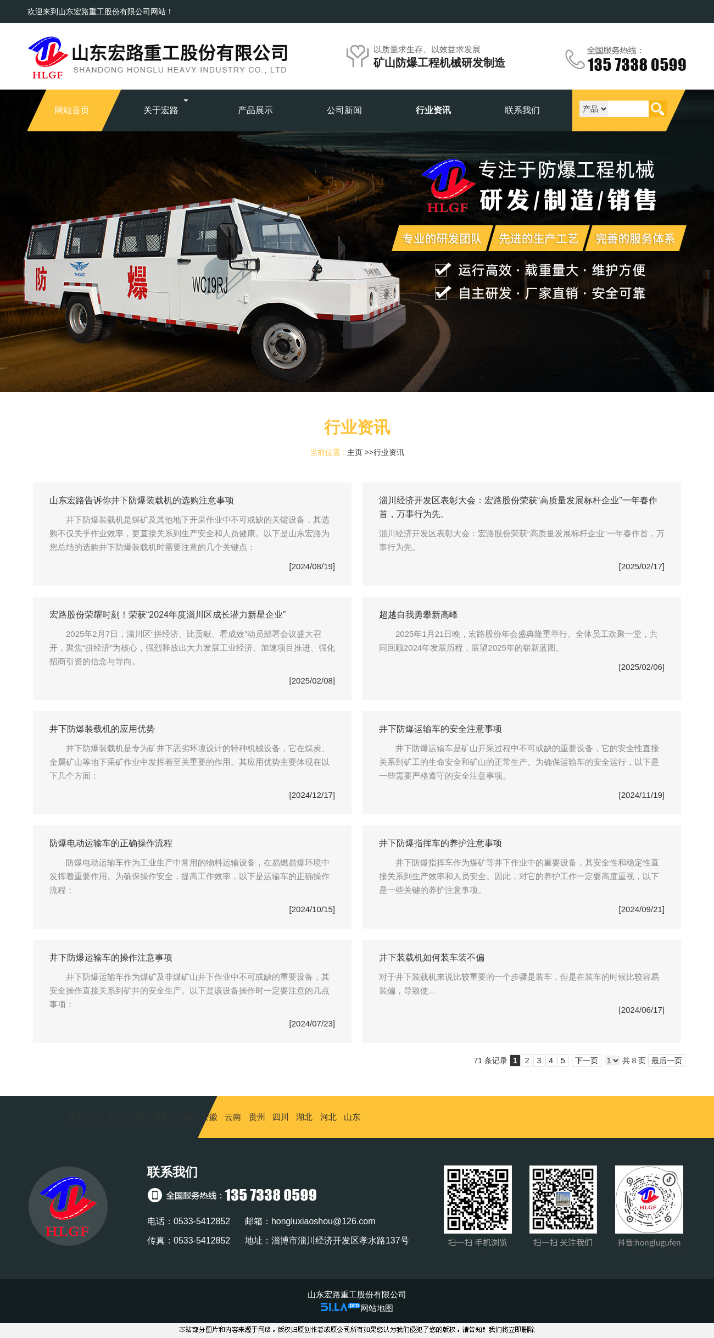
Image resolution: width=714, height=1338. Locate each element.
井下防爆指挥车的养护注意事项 (440, 843)
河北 (328, 1117)
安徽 (209, 1117)
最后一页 (666, 1060)
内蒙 (185, 1117)
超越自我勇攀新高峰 (418, 614)
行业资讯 (388, 452)
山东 (352, 1117)
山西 (138, 1117)
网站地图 (376, 1308)
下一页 (586, 1060)
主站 (112, 1117)
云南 (233, 1117)
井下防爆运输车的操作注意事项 (110, 957)
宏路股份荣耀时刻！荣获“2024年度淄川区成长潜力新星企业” (167, 614)
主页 (354, 452)
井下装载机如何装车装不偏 (431, 957)
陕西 (161, 1117)
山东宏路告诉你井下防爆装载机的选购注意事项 (141, 500)
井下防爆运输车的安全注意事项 (440, 729)
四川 (280, 1117)
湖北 (304, 1117)
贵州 (257, 1117)
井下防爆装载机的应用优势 (102, 729)
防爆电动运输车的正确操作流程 (110, 843)
